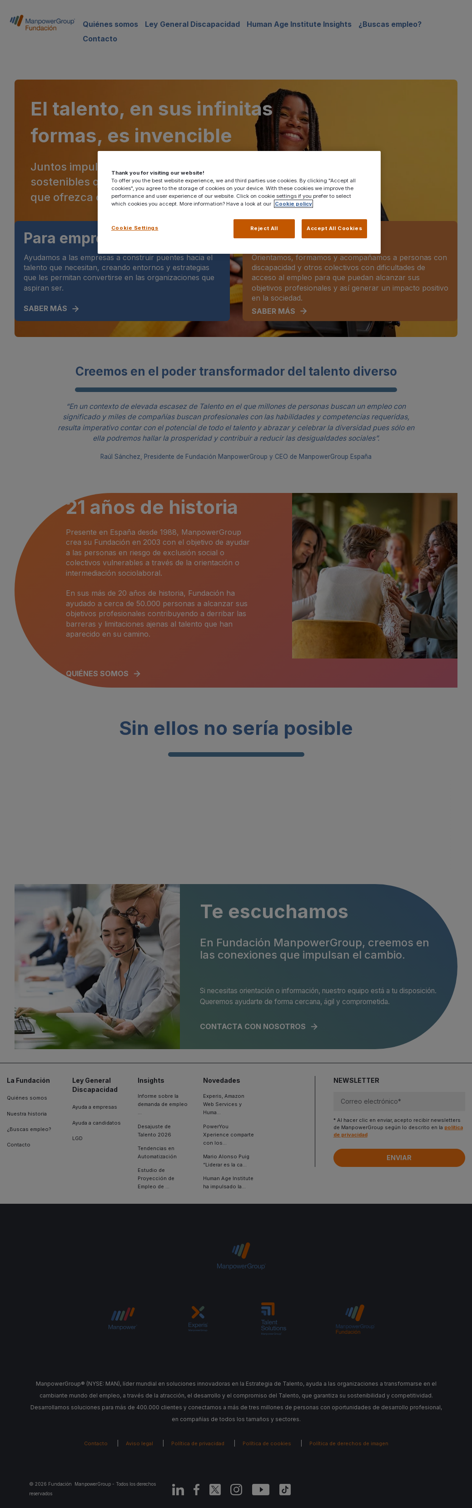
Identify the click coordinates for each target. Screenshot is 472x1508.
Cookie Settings (135, 228)
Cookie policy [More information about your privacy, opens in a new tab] (293, 204)
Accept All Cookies (334, 228)
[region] (239, 202)
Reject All (264, 228)
